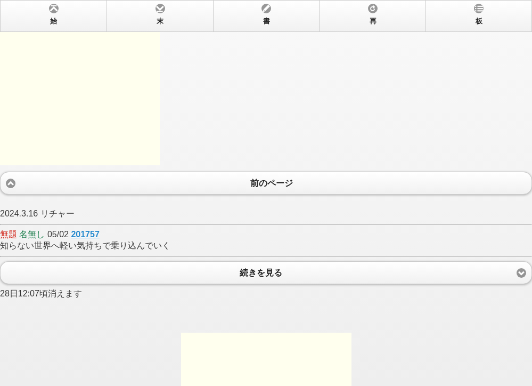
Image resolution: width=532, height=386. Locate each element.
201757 (85, 234)
